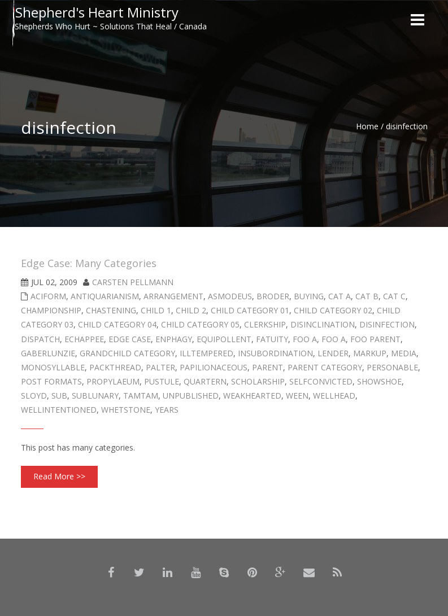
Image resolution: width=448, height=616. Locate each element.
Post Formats (51, 381)
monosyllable (53, 367)
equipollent (224, 339)
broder (272, 296)
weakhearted (252, 395)
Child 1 (156, 310)
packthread (115, 367)
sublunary (95, 395)
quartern (205, 381)
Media (403, 353)
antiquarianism (105, 296)
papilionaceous (213, 367)
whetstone (125, 409)
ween (297, 395)
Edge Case (129, 339)
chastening (111, 310)
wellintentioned (59, 409)
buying (309, 296)
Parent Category (325, 367)
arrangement (173, 296)
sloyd (34, 395)
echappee (84, 339)
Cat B (367, 296)
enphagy (173, 339)
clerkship (265, 324)
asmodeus (230, 296)
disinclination (322, 324)
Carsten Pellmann (132, 282)
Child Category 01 (250, 310)
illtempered (206, 353)
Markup (369, 353)
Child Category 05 (200, 324)
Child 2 (191, 310)
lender (333, 353)
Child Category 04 (117, 324)
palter (160, 367)
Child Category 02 (333, 310)
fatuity (272, 339)
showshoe (379, 381)
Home (367, 126)
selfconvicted (321, 381)
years (167, 409)
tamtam (140, 395)
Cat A (339, 296)
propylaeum (113, 381)
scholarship (258, 381)
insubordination (275, 353)
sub (59, 395)
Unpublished (191, 395)
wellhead (334, 395)
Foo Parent (375, 339)
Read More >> (59, 476)
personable (392, 367)
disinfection (387, 324)
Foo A (305, 339)
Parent (267, 367)
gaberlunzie (48, 353)
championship (51, 310)
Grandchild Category (127, 353)
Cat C (394, 296)
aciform (48, 296)
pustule (161, 381)
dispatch (40, 339)
